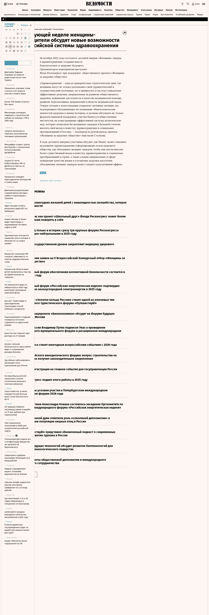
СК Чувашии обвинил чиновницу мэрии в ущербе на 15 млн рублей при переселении (17, 411)
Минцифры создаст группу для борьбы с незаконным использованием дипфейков (17, 148)
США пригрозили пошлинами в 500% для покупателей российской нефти (16, 427)
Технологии (72, 9)
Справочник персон (124, 14)
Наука (155, 14)
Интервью (158, 9)
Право (147, 14)
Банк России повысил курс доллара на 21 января (17, 334)
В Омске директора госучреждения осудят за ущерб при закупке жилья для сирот (17, 529)
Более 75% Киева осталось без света (17, 103)
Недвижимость (95, 9)
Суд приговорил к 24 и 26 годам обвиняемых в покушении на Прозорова (17, 501)
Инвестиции (59, 9)
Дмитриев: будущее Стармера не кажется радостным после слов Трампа (15, 76)
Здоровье (64, 14)
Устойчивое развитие (185, 14)
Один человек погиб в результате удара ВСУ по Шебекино (16, 208)
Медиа (83, 9)
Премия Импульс (50, 14)
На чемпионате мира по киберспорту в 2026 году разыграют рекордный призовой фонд (16, 289)
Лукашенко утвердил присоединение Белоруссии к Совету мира (18, 179)
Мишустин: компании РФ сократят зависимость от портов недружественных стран (17, 258)
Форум (200, 14)
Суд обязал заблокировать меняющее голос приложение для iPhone (17, 363)
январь (24, 25)
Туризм (139, 14)
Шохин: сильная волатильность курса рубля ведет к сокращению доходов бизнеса (18, 348)
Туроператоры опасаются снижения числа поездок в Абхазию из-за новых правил (17, 239)
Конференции (85, 14)
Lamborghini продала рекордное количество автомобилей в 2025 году (16, 514)
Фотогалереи (181, 9)
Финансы (47, 9)
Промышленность (8, 14)
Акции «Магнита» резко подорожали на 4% (16, 542)
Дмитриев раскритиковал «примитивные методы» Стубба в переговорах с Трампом (17, 194)
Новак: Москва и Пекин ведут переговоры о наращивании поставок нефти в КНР (16, 223)
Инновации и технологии (29, 14)
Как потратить (167, 14)
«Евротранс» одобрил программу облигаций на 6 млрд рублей (17, 458)
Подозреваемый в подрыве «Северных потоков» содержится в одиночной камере (17, 321)
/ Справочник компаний (62, 29)
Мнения (169, 9)
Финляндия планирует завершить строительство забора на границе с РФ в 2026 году (17, 116)
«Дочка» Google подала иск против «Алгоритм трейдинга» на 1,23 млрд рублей (17, 486)
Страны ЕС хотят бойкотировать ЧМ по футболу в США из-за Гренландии (15, 164)
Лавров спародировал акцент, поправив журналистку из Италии (16, 471)
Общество (119, 9)
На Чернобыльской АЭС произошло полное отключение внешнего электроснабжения (16, 380)
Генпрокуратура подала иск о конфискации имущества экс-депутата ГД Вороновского (18, 443)
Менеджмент (132, 9)
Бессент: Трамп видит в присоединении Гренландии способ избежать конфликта (15, 305)
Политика (108, 9)
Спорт (73, 14)
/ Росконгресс (79, 29)
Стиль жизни (146, 9)
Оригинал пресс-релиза (72, 180)
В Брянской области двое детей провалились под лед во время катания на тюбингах (18, 273)
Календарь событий (10, 25)
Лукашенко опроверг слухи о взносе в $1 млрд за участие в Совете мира (17, 91)
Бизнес (25, 9)
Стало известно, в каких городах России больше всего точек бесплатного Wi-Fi (16, 395)
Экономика (36, 9)
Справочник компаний (103, 14)
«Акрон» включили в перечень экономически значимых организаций (16, 134)
